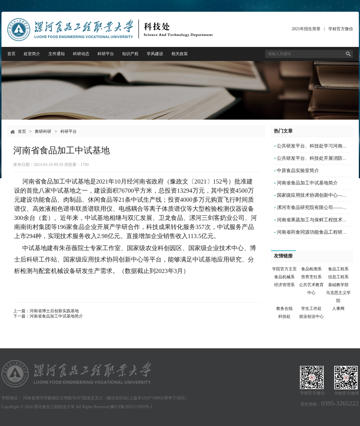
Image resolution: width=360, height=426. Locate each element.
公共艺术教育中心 (311, 289)
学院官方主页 (284, 269)
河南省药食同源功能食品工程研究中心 (316, 232)
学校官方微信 (340, 30)
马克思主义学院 (338, 297)
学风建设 (155, 54)
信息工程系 (338, 277)
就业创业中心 (311, 316)
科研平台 (106, 54)
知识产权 (130, 54)
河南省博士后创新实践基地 (54, 311)
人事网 (338, 308)
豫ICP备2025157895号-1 (131, 407)
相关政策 (179, 54)
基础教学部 (338, 285)
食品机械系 (284, 277)
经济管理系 (284, 285)
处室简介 (32, 54)
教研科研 (43, 131)
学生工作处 (311, 308)
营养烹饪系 (311, 277)
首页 (11, 54)
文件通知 (56, 54)
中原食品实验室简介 (298, 170)
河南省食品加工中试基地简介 (56, 316)
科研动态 (81, 54)
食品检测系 (311, 269)
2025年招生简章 (306, 29)
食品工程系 (338, 269)
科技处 (284, 316)
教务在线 (284, 308)
